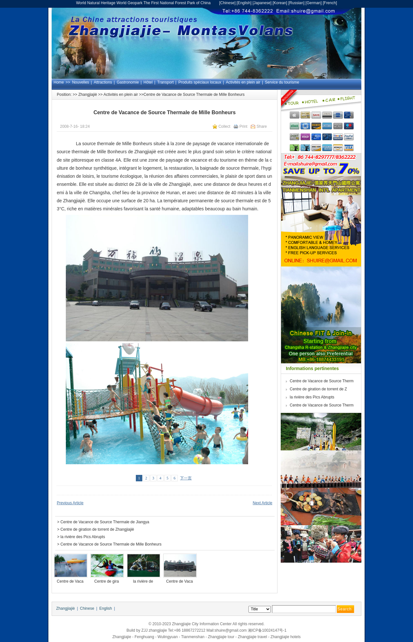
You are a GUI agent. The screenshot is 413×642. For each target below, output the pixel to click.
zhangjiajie (158, 630)
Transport (165, 82)
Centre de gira (107, 581)
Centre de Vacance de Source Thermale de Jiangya (104, 522)
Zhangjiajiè (87, 94)
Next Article (262, 503)
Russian (296, 3)
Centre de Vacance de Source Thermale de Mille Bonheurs (110, 544)
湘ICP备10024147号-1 (267, 630)
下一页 (186, 478)
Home (59, 82)
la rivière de (143, 581)
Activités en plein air (243, 82)
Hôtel (148, 82)
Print (243, 126)
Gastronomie (128, 82)
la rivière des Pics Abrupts (82, 537)
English (244, 3)
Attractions (103, 82)
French (330, 3)
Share (262, 126)
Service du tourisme (282, 82)
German (313, 3)
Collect (224, 126)
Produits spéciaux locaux (199, 82)
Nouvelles (80, 82)
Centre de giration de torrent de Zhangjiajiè (97, 529)
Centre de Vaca (71, 581)
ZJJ (144, 630)
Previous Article (70, 503)
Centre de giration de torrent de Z (319, 389)
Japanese (262, 3)
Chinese (227, 3)
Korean (280, 3)
